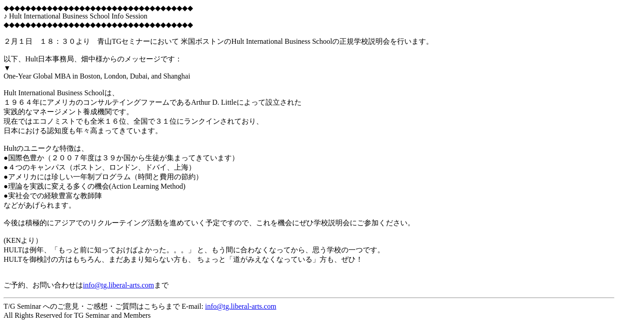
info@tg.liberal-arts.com (118, 285)
